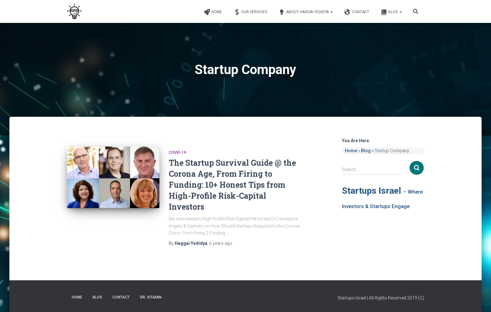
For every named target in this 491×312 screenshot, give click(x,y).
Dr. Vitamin (151, 297)
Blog (391, 12)
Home (212, 12)
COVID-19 (177, 152)
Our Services (250, 12)
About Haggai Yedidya (305, 12)
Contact (356, 12)
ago (220, 243)
